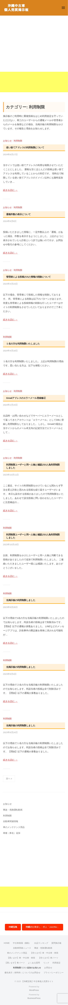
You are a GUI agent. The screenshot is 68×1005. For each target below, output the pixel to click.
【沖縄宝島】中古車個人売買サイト (37, 981)
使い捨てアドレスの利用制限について (25, 147)
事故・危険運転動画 (12, 810)
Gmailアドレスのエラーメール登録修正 (26, 398)
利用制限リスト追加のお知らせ (27, 968)
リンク (46, 963)
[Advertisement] (34, 58)
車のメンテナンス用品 (14, 827)
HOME (7, 943)
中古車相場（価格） (22, 943)
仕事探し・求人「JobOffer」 (42, 927)
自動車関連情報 (10, 821)
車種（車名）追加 (11, 833)
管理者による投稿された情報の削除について (28, 276)
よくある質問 (34, 963)
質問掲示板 (56, 943)
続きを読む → (10, 190)
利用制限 (18, 141)
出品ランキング (41, 943)
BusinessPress (33, 998)
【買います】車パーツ (15, 963)
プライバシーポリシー (54, 972)
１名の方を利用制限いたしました (23, 343)
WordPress (34, 990)
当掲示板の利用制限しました (20, 600)
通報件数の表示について (18, 214)
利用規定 (56, 963)
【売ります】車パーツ (48, 958)
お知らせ (7, 141)
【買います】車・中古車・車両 (21, 958)
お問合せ (48, 968)
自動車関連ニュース (22, 948)
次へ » (9, 778)
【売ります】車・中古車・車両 (44, 953)
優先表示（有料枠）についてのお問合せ (22, 972)
